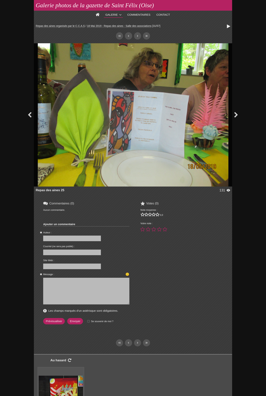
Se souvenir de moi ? (102, 321)
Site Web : (48, 260)
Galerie (111, 14)
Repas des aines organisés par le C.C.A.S (60, 25)
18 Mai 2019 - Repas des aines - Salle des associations (119, 25)
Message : (48, 274)
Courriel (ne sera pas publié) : (59, 246)
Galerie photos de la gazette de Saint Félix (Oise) (95, 5)
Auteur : (47, 232)
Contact (163, 14)
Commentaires (138, 14)
